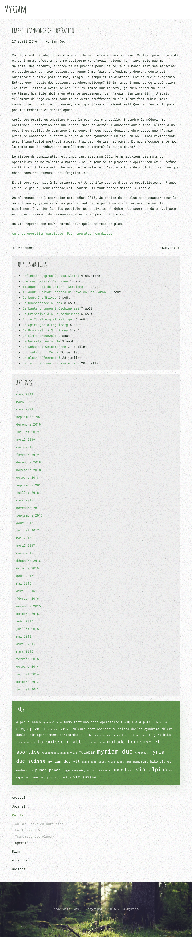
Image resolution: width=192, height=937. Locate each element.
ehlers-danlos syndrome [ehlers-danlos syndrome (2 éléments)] (138, 729)
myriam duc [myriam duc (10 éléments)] (115, 751)
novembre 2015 (28, 606)
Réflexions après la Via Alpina (51, 276)
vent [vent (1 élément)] (131, 770)
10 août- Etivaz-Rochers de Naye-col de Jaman (64, 292)
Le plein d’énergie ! (41, 357)
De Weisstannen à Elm (41, 341)
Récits (18, 815)
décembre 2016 (28, 560)
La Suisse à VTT (29, 830)
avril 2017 (25, 545)
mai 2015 (23, 636)
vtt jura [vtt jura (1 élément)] (46, 777)
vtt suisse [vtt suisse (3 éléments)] (84, 776)
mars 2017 (24, 553)
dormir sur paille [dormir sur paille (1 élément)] (56, 729)
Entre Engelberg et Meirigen (48, 319)
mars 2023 (24, 394)
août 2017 (24, 523)
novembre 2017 (28, 508)
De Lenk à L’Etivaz (40, 297)
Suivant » (170, 248)
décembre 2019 (28, 424)
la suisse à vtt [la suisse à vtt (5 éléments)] (59, 741)
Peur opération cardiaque (89, 233)
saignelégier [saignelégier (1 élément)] (81, 770)
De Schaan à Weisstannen (44, 346)
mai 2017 (23, 538)
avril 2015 (25, 644)
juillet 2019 (27, 432)
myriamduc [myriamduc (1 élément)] (141, 752)
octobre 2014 (27, 666)
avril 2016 (25, 591)
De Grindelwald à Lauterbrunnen (51, 314)
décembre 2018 (28, 462)
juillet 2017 (27, 530)
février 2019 (27, 454)
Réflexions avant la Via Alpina (51, 363)
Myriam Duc (55, 41)
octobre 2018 (27, 477)
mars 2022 (24, 402)
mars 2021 (24, 409)
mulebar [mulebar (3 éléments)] (87, 752)
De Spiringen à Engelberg (45, 325)
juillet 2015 (27, 629)
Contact (18, 869)
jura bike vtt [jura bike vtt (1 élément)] (25, 742)
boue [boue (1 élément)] (59, 722)
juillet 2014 (27, 674)
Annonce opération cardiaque (37, 233)
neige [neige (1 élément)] (102, 761)
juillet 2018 (27, 492)
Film (16, 851)
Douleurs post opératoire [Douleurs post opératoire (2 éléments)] (93, 729)
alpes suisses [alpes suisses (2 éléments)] (28, 722)
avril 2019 (25, 439)
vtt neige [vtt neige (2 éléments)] (62, 777)
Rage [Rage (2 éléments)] (66, 770)
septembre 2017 (29, 515)
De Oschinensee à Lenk (42, 303)
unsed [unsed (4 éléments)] (119, 770)
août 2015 (24, 621)
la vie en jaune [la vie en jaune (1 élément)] (94, 742)
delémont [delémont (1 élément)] (161, 722)
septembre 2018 (29, 485)
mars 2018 (24, 500)
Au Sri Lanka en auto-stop (39, 824)
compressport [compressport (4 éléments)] (137, 721)
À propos (20, 860)
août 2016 (24, 576)
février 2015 (27, 659)
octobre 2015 (27, 613)
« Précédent (23, 248)
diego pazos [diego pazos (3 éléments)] (29, 728)
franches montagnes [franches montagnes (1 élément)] (107, 735)
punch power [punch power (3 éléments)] (48, 769)
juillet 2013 (27, 689)
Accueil (18, 797)
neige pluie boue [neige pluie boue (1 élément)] (119, 761)
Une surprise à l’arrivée (45, 281)
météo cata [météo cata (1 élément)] (89, 761)
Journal (18, 806)
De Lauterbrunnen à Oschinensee (51, 308)
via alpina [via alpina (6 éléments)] (151, 769)
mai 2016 (23, 583)
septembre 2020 (29, 417)
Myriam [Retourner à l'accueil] (15, 9)
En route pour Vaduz (40, 352)
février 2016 (27, 598)
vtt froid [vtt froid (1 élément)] (32, 777)
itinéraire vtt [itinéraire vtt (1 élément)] (141, 735)
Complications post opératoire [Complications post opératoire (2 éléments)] (91, 722)
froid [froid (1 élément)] (125, 735)
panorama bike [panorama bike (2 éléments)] (145, 761)
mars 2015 (24, 651)
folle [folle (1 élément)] (88, 735)
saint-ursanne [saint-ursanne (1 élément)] (101, 770)
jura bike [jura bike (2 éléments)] (162, 735)
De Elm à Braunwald (40, 336)
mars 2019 (24, 447)
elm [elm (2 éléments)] (32, 735)
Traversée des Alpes (33, 836)
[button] (186, 9)
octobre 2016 (27, 568)
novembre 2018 (28, 470)
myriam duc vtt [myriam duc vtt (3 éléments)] (64, 761)
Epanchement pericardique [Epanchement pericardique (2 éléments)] (59, 735)
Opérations (24, 843)
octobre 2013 (27, 681)
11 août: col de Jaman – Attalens (53, 286)
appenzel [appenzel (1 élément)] (48, 722)
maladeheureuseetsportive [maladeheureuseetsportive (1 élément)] (59, 752)
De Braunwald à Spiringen (45, 330)
